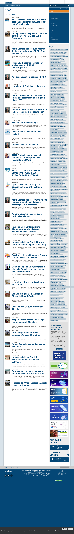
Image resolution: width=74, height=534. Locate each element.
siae (60, 75)
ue (62, 310)
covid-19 (61, 119)
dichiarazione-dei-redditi (55, 139)
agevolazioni (53, 136)
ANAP (52, 35)
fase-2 (52, 119)
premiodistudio (56, 173)
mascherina (53, 282)
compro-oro (53, 171)
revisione (52, 65)
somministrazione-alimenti (61, 163)
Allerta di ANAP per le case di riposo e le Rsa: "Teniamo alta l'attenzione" (29, 110)
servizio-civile (60, 182)
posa (58, 251)
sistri (64, 281)
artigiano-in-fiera (57, 77)
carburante (60, 281)
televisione (60, 230)
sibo (60, 187)
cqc (63, 61)
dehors (55, 214)
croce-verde (53, 227)
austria (54, 253)
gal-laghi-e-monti (54, 313)
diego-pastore (53, 163)
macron (66, 256)
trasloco (56, 310)
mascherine (53, 75)
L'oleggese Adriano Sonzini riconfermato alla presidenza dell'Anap (25, 359)
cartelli (60, 276)
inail (62, 74)
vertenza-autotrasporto (55, 165)
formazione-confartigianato (55, 243)
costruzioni (56, 235)
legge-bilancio (59, 157)
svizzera (54, 122)
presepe (56, 320)
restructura (55, 176)
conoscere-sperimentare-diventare (60, 305)
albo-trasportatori (54, 238)
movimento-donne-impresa (55, 85)
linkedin (64, 133)
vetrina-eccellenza (54, 247)
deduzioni (52, 142)
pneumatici (61, 90)
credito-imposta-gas (61, 246)
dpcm (66, 69)
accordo (64, 259)
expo (58, 126)
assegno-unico (62, 200)
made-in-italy (63, 234)
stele (61, 158)
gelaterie (52, 244)
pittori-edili (61, 199)
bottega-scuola (64, 231)
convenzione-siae (54, 300)
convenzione (56, 72)
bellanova (52, 193)
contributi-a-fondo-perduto (55, 84)
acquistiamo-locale (59, 240)
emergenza (60, 132)
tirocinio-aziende (61, 217)
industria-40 (61, 285)
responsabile (57, 272)
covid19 (63, 289)
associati (64, 319)
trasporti (52, 55)
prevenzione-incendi (58, 221)
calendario (57, 148)
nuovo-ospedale (60, 313)
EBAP (52, 37)
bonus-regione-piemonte (55, 275)
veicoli (59, 138)
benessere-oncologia (54, 196)
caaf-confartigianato (54, 301)
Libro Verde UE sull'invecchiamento (28, 86)
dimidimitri (61, 103)
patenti (52, 103)
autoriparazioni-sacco (61, 183)
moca (56, 314)
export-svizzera (53, 269)
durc (65, 113)
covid (54, 52)
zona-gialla (52, 123)
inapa (67, 93)
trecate (61, 145)
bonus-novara (53, 294)
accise (56, 55)
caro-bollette (61, 235)
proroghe (60, 167)
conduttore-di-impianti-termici (56, 168)
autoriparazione (56, 53)
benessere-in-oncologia (55, 93)
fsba (55, 115)
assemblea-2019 (65, 233)
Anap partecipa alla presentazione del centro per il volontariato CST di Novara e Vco (29, 36)
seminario (63, 123)
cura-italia (60, 160)
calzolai (57, 90)
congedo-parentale (54, 302)
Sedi (63, 2)
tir (55, 65)
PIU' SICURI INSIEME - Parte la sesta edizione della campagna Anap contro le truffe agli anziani (29, 22)
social (51, 206)
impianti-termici (53, 107)
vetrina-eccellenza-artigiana (55, 128)
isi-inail (64, 209)
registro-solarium (58, 142)
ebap (57, 52)
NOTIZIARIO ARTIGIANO (55, 441)
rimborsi (56, 276)
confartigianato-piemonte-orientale (57, 50)
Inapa (52, 32)
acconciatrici (53, 233)
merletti (52, 72)
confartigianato (62, 53)
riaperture (58, 311)
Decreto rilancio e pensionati (25, 144)
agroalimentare (65, 56)
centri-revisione (53, 78)
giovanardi (58, 154)
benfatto (52, 307)
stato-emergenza (53, 279)
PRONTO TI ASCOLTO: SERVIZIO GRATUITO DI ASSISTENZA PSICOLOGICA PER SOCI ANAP (26, 173)
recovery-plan (53, 177)
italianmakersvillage (54, 246)
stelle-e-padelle (53, 179)
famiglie (63, 276)
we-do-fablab (53, 110)
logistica (61, 58)
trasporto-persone (63, 186)
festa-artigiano (53, 212)
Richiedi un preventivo (58, 480)
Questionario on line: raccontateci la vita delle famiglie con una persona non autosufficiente (28, 269)
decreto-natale (53, 285)
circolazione (58, 177)
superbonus (53, 81)
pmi (67, 123)
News (17, 5)
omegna (64, 224)
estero (52, 250)
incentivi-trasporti (63, 270)
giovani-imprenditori (54, 63)
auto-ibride (52, 262)
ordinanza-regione (54, 263)
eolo (62, 266)
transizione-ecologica (54, 199)
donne (61, 136)
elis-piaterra (53, 265)
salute (64, 161)
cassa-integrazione (54, 101)
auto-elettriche (62, 93)
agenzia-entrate (61, 301)
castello (59, 69)
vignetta (56, 129)
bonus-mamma (53, 291)
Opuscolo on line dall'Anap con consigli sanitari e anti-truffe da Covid (27, 187)
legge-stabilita (58, 233)
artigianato (64, 104)
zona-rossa (61, 196)
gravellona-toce (58, 265)
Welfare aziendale (54, 39)
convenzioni (59, 91)
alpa (64, 126)
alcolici (61, 209)
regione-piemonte (54, 68)
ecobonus (56, 87)
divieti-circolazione (54, 132)
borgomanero (56, 119)
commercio (58, 273)
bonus (63, 66)
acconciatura (60, 284)
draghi (65, 235)
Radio (52, 20)
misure (52, 138)
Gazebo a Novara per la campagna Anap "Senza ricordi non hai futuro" (28, 372)
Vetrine (67, 2)
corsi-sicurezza (59, 249)
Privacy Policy (57, 530)
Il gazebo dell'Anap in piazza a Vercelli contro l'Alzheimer (29, 384)
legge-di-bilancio (53, 200)
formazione (66, 49)
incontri (52, 87)
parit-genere (65, 158)
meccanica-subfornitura (59, 292)
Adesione (58, 2)
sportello (65, 313)
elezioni (58, 96)
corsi (56, 82)
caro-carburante (59, 125)
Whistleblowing (61, 472)
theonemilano (61, 211)
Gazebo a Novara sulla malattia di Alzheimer (27, 308)
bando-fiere (53, 218)
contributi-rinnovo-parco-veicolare (56, 254)
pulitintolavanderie (54, 88)
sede (66, 106)
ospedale (63, 142)
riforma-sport (56, 250)
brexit (51, 106)
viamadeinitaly (57, 195)
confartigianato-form (54, 149)
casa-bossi (63, 177)
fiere (55, 251)
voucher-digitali (61, 155)
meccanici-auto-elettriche (55, 270)
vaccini (65, 145)
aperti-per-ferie (53, 66)
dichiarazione (57, 234)
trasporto (58, 49)
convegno (52, 211)
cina (59, 307)
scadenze (61, 308)
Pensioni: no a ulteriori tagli (25, 122)
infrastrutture (62, 116)
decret (59, 300)
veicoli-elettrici (59, 179)
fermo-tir (62, 238)
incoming (59, 117)
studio (54, 174)
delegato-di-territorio (54, 167)
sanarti (65, 65)
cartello (55, 198)
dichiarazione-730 (59, 171)
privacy (65, 52)
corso (51, 53)
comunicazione (53, 154)
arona (60, 282)
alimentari (62, 79)
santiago (64, 193)
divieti (58, 288)
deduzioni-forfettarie (54, 319)
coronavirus (61, 52)
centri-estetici (58, 97)
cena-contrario (53, 249)
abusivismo (56, 103)
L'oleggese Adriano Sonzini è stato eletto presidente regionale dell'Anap (29, 243)
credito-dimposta (53, 144)
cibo (51, 135)
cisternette (52, 257)
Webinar (52, 16)
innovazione (60, 214)
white (58, 164)
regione (65, 115)
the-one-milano (59, 291)
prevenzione (53, 268)
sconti (55, 206)
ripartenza (57, 218)
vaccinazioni (53, 298)
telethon (65, 308)
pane (63, 157)
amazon (52, 198)
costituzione (55, 281)
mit (65, 285)
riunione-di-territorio (60, 141)
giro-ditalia (56, 225)
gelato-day (52, 190)
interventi (62, 302)
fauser (57, 282)
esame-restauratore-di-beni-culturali (57, 297)
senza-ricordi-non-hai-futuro (55, 231)
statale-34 (59, 135)
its (61, 298)
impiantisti (65, 167)
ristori (58, 200)
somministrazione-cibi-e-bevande (56, 184)
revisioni (58, 170)
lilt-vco (52, 214)
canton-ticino (64, 168)
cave (51, 174)
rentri (51, 176)
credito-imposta (53, 91)
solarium (66, 314)
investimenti (59, 78)
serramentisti (64, 180)
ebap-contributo (57, 244)
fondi (65, 228)
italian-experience (62, 81)
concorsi (52, 164)
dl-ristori (66, 243)
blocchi (52, 235)
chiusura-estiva (57, 266)
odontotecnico (53, 145)
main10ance (59, 98)
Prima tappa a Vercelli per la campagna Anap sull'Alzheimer (26, 334)
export (61, 61)
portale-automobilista (54, 147)
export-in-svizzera (60, 215)
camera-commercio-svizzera (55, 205)
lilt (59, 65)
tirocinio (62, 174)
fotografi (65, 77)
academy (58, 294)
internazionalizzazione (60, 122)
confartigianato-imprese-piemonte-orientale (58, 131)
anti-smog (64, 265)
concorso (60, 133)
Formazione (38, 2)
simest (64, 176)
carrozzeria (58, 268)
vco (66, 148)
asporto (52, 225)
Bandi (52, 13)
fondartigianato (53, 96)
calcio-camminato (54, 109)
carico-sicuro (53, 160)
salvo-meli (63, 154)
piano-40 (61, 262)
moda (55, 56)
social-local (57, 262)
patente (55, 289)
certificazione (61, 256)
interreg (62, 97)
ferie (59, 101)
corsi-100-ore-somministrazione (56, 259)
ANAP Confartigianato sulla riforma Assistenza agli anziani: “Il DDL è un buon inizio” (28, 51)
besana (55, 170)
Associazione (45, 2)
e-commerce (53, 90)
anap (14, 14)
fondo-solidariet (53, 288)
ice (60, 106)
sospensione (63, 268)
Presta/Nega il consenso (19, 531)
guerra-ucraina (64, 187)
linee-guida (64, 219)
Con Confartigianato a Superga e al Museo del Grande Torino (28, 295)
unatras (65, 68)
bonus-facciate (59, 202)
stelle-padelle (53, 125)
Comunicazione (22, 2)
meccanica (56, 155)
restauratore (53, 104)
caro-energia (53, 152)
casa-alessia (57, 158)
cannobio (64, 249)
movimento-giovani (63, 272)
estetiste (63, 55)
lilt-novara (52, 292)
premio (62, 205)
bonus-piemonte (64, 85)
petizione (64, 179)
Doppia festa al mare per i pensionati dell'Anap (29, 345)
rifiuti (62, 65)
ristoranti (52, 251)
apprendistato (59, 278)
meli (61, 227)
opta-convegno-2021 (54, 203)
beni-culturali (61, 228)
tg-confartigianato (59, 152)
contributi (52, 61)
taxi (57, 65)
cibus (59, 302)
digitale (61, 126)
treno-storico (64, 165)
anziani (52, 189)
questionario (53, 240)
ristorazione (53, 148)
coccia (57, 120)
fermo (65, 90)
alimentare (65, 132)
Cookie (62, 471)
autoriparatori (60, 82)
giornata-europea (53, 208)
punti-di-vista (63, 112)
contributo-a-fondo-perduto (55, 112)
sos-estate (63, 84)
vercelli (57, 58)
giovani (52, 94)
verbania (56, 211)
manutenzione (61, 225)
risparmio (54, 135)
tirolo (59, 247)
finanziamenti (64, 71)
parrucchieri (53, 116)
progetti (55, 138)
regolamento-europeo (54, 241)
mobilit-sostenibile (54, 161)
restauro (61, 72)
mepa (51, 170)
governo (59, 104)
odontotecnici (59, 56)
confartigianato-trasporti (55, 100)
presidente (61, 241)
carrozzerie (52, 82)
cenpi (62, 94)
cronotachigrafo (58, 123)
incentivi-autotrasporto (54, 186)
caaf (60, 219)
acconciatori (66, 50)
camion (52, 115)
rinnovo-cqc (60, 161)
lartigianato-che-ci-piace (59, 113)
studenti (60, 319)
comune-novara (60, 68)
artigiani (63, 98)
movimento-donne (57, 94)
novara (59, 71)
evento (61, 139)
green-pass (57, 61)
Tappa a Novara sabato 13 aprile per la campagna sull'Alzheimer (28, 321)
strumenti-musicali (62, 208)
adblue (62, 294)
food (58, 238)
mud (62, 77)
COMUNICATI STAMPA (59, 453)
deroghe (56, 307)
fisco (51, 79)
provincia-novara (53, 278)
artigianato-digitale (54, 317)
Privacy (62, 470)
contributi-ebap (53, 222)
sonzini (62, 243)
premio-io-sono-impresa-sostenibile (57, 151)
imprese (65, 75)
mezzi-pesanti (53, 141)
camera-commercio (61, 88)
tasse (63, 260)
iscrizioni (59, 289)
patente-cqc (55, 71)
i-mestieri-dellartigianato (55, 308)
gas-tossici (65, 173)
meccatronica (53, 58)
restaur (56, 193)
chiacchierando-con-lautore (62, 263)
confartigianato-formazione (55, 59)
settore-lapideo (60, 314)
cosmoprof (63, 307)
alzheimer (61, 100)
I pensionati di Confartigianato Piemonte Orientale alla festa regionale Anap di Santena (26, 229)
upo (62, 75)
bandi (55, 316)
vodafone (62, 96)
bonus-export (55, 230)
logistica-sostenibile (63, 251)
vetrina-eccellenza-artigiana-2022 (56, 224)
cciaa (55, 164)
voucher (66, 79)
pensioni (52, 310)
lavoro (63, 69)
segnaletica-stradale (61, 304)
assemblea (59, 66)
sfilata (60, 237)
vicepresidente (53, 157)
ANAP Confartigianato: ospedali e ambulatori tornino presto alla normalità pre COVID (27, 157)
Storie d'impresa (54, 27)
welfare (52, 77)
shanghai (52, 320)
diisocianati (52, 97)
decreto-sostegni (53, 126)
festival (57, 145)
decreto (62, 59)
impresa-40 (58, 227)
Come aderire (59, 349)
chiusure (52, 272)
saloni (52, 289)
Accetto (64, 528)
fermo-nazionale (60, 316)
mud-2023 (52, 221)
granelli (58, 79)
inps (51, 187)
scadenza (57, 136)
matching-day (59, 206)
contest (66, 205)
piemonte (57, 190)
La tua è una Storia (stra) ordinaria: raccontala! (28, 283)
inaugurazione (59, 212)
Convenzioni (31, 2)
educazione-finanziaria (63, 149)
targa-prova (62, 148)
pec (65, 155)
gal (56, 160)
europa (65, 311)
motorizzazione (55, 187)
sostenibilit (52, 195)
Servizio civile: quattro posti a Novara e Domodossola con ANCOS (29, 256)
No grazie (70, 528)
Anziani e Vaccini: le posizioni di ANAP (29, 76)
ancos (52, 56)
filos (58, 279)
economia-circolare (60, 107)
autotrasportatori (53, 117)
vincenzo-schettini (54, 284)
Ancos (52, 30)
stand (65, 174)
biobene (59, 74)
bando (66, 66)
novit (56, 304)
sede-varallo (63, 273)
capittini (57, 253)
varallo (57, 110)
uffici (63, 106)
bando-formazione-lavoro (55, 192)
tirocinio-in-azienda (64, 189)
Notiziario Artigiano (54, 25)
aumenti (60, 176)
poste (61, 279)
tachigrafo (52, 129)
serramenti (64, 78)
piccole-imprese (64, 144)
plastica (59, 310)
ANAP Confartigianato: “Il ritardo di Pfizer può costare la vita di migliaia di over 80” (28, 98)
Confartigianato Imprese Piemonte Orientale (9, 2)
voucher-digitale (63, 192)
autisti (56, 69)
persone (62, 170)
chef (65, 288)
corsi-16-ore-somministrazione (56, 180)
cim (51, 253)
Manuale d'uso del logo (62, 473)
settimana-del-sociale (62, 63)
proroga (55, 106)
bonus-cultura (53, 273)
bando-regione (53, 98)
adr (51, 122)
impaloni (57, 174)
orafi (63, 160)
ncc (62, 311)
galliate (52, 173)
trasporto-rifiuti (63, 244)
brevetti (52, 237)
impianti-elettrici (57, 189)
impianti (58, 269)
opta (57, 285)
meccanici (59, 144)
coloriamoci (59, 222)
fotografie (52, 276)
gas (56, 182)
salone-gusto (58, 260)
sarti (67, 176)
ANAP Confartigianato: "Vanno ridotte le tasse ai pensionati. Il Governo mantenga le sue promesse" (29, 202)
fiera (51, 71)
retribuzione (66, 196)
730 (56, 104)
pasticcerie (52, 182)
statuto (64, 136)
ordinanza (56, 237)
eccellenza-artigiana (62, 120)
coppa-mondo (60, 198)
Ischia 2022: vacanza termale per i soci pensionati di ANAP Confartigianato (28, 65)
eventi (62, 49)
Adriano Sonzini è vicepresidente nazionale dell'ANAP (27, 215)
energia (57, 81)
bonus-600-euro (53, 183)
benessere (60, 87)
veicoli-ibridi (65, 171)
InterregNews (53, 23)
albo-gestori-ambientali (55, 209)
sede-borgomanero (54, 217)
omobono (61, 275)
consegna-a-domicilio (54, 228)
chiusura (57, 116)
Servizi (52, 2)
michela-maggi (60, 317)
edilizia (54, 79)
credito (52, 155)
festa (64, 291)
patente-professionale (54, 133)
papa (51, 281)
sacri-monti (65, 279)
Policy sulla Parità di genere (62, 474)
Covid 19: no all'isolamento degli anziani (27, 133)
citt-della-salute (53, 311)
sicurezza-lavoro (60, 109)
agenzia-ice (61, 147)
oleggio (66, 247)
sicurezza (59, 62)
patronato (52, 69)
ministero (52, 266)
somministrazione (54, 62)
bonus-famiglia (58, 257)
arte (53, 314)
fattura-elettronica (60, 115)
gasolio (57, 75)
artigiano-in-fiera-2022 (55, 219)
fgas (60, 165)
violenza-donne (63, 101)
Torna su (65, 466)
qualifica (63, 257)
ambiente (52, 158)
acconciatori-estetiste (54, 256)
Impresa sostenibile (54, 42)
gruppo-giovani (65, 214)
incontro (63, 135)
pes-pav (62, 138)
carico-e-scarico (53, 202)
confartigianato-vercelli (54, 295)
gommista (52, 234)
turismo (52, 305)
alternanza (60, 193)
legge (58, 106)
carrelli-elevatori (53, 215)
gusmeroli (52, 304)
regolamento (53, 120)
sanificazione (58, 298)
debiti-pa (62, 247)
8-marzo (61, 288)
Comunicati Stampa (54, 18)
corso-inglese (53, 260)
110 (65, 74)
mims (64, 212)
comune (64, 202)
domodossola (62, 250)
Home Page (6, 5)
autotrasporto (53, 49)
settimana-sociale (54, 74)
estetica (62, 128)
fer (51, 314)
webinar (59, 55)
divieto (61, 173)
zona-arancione (64, 117)
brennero (52, 113)
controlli (52, 316)
